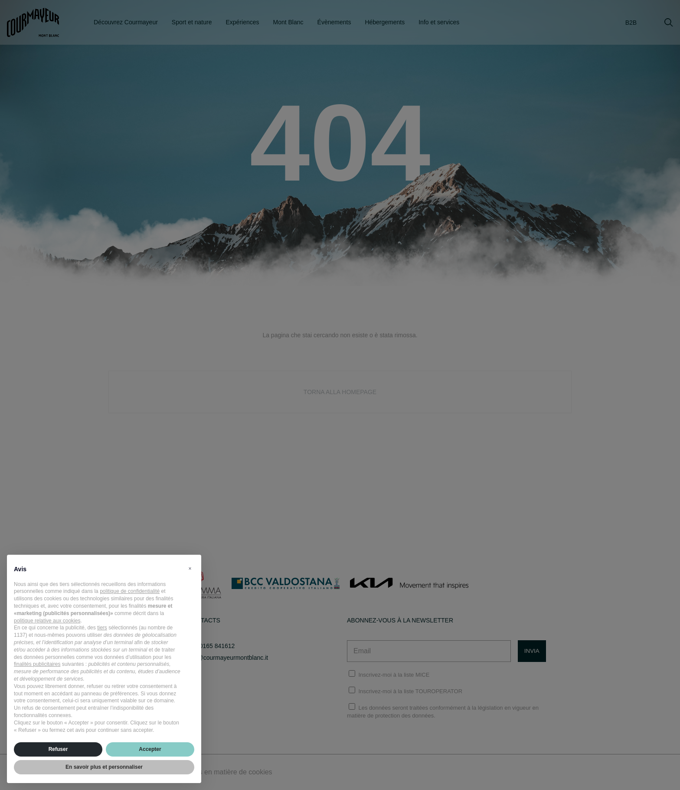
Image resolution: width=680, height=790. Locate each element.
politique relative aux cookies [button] (47, 621)
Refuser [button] (58, 749)
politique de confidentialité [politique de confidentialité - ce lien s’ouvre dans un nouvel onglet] (130, 591)
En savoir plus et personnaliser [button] (104, 767)
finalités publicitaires (37, 664)
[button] (190, 569)
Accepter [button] (150, 749)
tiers (102, 628)
